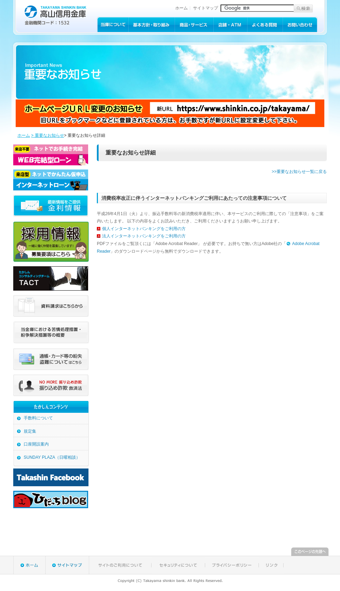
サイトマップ (205, 8)
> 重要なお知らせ (47, 135)
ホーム (181, 8)
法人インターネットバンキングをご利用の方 (144, 236)
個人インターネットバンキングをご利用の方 (144, 228)
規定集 (30, 431)
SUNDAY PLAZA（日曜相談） (52, 457)
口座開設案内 (36, 444)
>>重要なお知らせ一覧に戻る (299, 171)
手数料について (38, 418)
